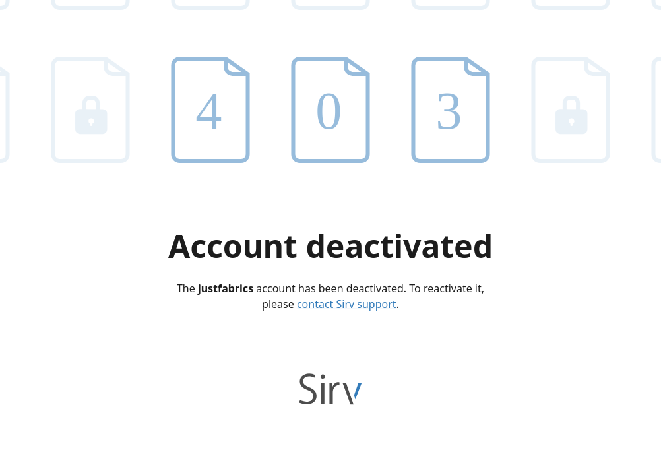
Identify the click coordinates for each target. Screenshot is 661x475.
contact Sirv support (346, 304)
